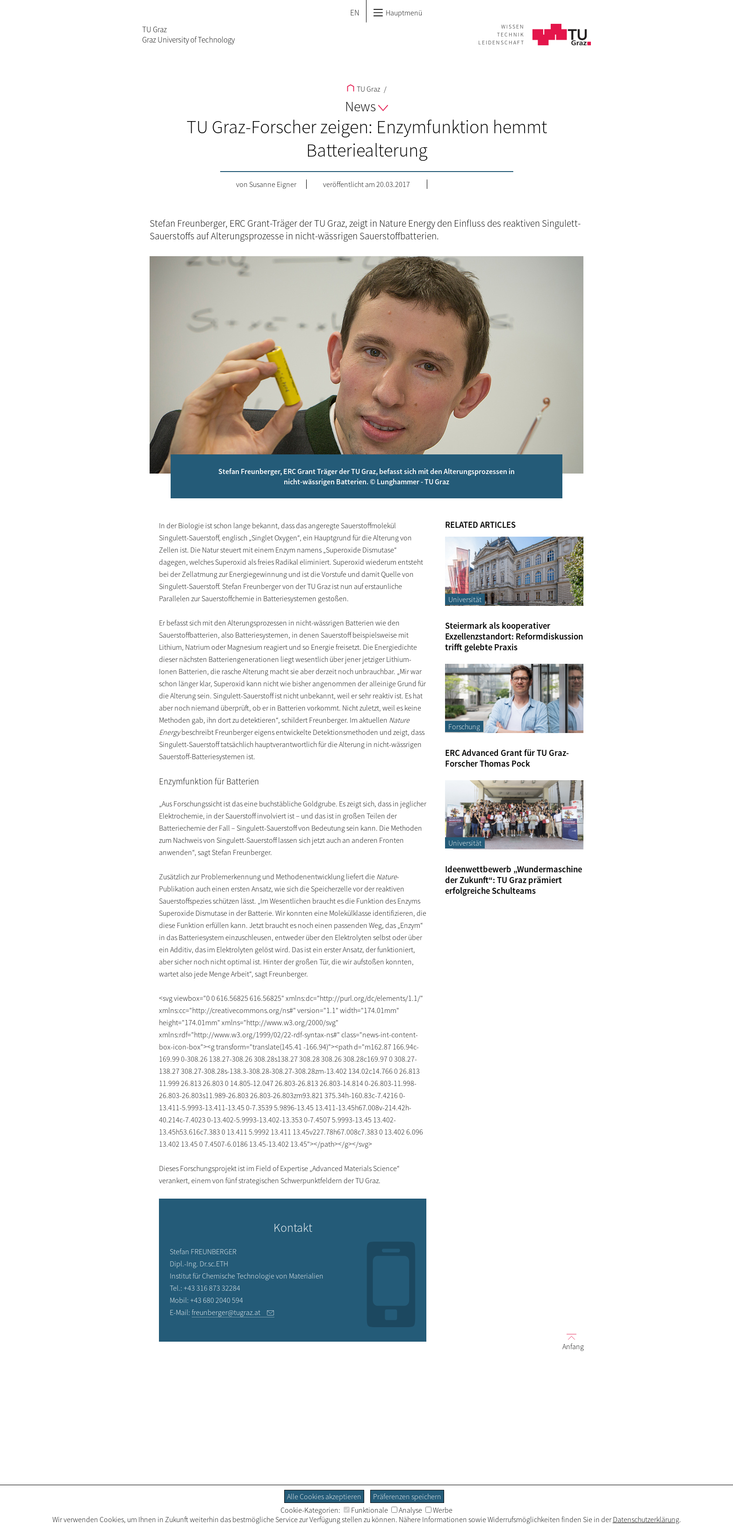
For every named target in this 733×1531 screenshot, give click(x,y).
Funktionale (366, 1510)
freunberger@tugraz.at (227, 1312)
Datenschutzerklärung (646, 1519)
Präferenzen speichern (407, 1496)
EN (354, 12)
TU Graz (363, 88)
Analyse (406, 1510)
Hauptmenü (397, 12)
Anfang (569, 1341)
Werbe (439, 1510)
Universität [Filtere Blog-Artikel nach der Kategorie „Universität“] (464, 599)
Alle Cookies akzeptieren (324, 1496)
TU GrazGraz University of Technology (188, 34)
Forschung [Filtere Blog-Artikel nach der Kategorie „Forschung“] (464, 726)
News (366, 106)
